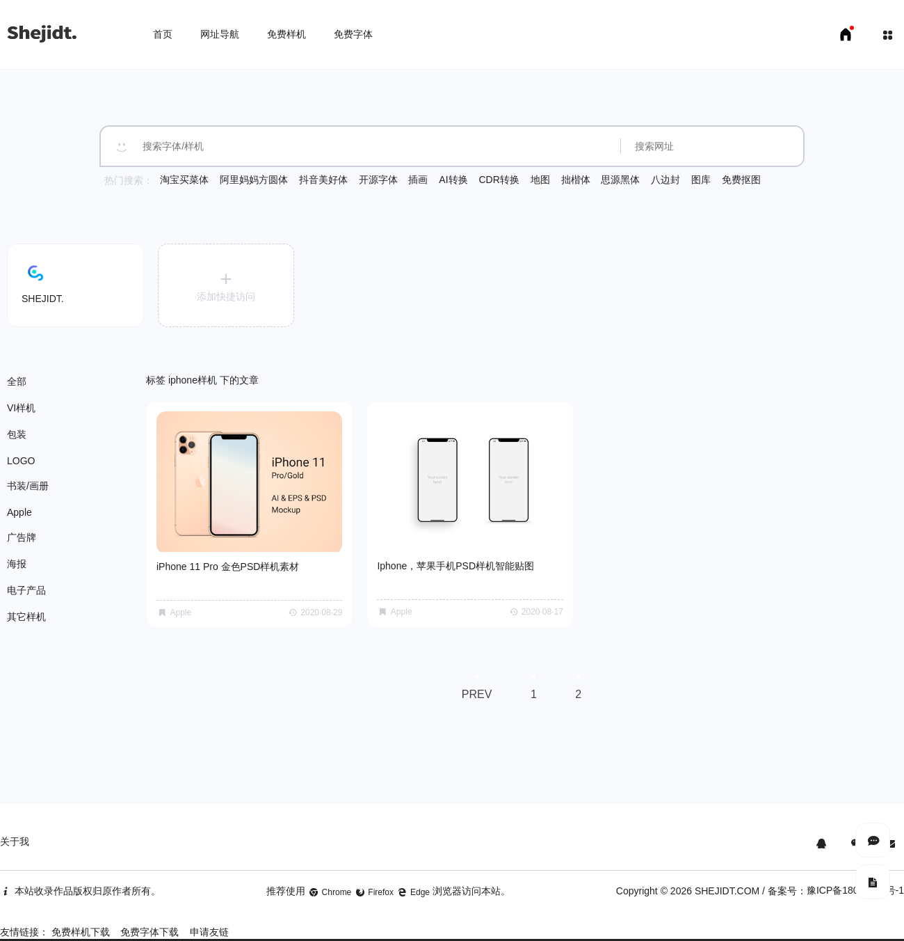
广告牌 (21, 537)
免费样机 (286, 34)
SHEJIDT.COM (727, 879)
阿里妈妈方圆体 (254, 179)
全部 (16, 381)
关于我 (14, 829)
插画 (418, 179)
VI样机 (21, 407)
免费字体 (353, 34)
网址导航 (219, 34)
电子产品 (26, 590)
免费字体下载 (149, 920)
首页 (162, 34)
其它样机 (26, 616)
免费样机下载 (80, 920)
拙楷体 (575, 179)
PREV (473, 677)
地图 (540, 179)
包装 (16, 434)
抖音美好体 (323, 179)
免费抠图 (741, 179)
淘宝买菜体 (184, 179)
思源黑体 (620, 179)
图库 (701, 179)
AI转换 (453, 179)
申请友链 (209, 920)
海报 (16, 563)
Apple (19, 512)
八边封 (665, 179)
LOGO (21, 460)
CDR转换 (498, 179)
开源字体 (378, 179)
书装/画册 (28, 485)
